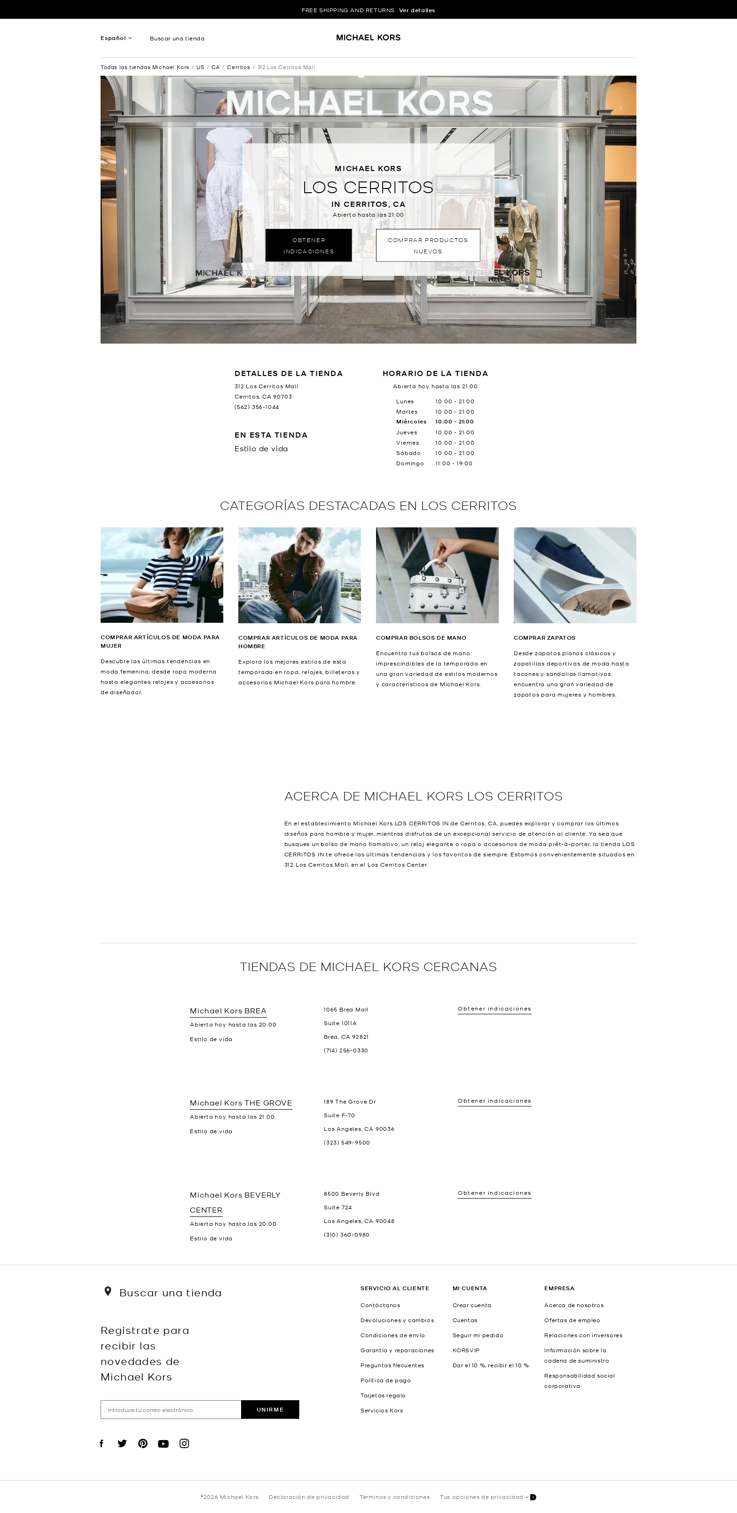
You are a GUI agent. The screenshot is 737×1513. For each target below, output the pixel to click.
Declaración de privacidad (309, 1496)
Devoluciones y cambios (397, 1320)
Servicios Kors (382, 1410)
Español (113, 38)
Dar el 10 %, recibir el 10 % (491, 1365)
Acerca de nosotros (574, 1305)
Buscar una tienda (177, 38)
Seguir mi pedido (478, 1335)
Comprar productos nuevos (428, 245)
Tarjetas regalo (383, 1395)
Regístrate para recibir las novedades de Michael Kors (145, 1352)
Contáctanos (380, 1305)
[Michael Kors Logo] (368, 40)
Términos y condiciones (395, 1496)
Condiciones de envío (393, 1335)
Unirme (270, 1409)
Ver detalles (417, 10)
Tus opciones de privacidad (488, 1497)
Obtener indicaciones (308, 245)
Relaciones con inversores (583, 1335)
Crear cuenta (472, 1305)
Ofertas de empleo (572, 1320)
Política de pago (386, 1380)
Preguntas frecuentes (392, 1365)
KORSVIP (466, 1350)
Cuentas (465, 1320)
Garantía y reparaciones (397, 1350)
